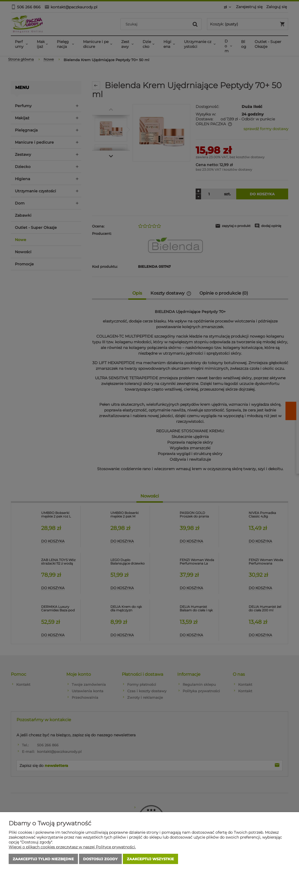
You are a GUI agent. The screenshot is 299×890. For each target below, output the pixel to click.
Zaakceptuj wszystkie (150, 859)
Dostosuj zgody (100, 859)
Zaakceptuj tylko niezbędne (43, 859)
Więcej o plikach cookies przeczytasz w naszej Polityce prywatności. (72, 847)
